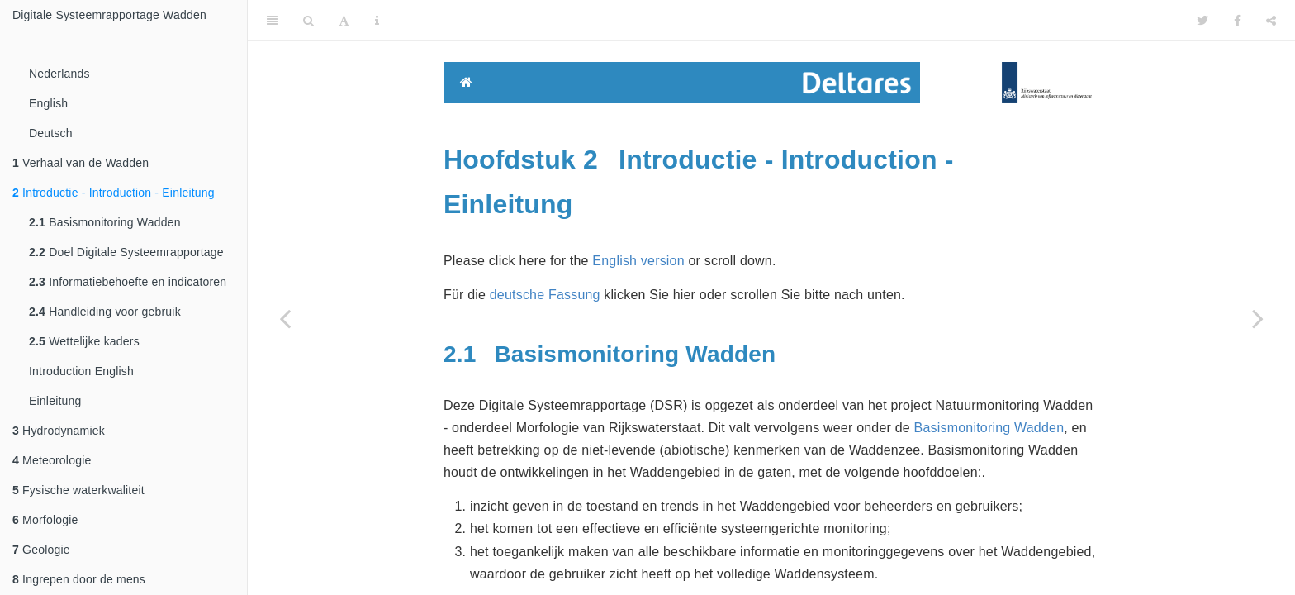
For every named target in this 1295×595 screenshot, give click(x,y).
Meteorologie (51, 460)
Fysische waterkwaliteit (78, 490)
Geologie (41, 549)
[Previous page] (285, 318)
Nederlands (59, 73)
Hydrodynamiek (58, 430)
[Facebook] (1237, 20)
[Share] (1271, 20)
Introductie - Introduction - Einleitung (113, 192)
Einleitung (55, 400)
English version (638, 261)
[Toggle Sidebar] (272, 20)
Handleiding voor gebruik (105, 311)
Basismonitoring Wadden (105, 222)
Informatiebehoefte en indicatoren (127, 281)
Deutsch (51, 133)
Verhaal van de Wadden (80, 162)
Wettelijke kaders (84, 341)
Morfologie (45, 519)
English (48, 103)
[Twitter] (1202, 20)
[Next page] (1258, 318)
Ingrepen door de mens (78, 579)
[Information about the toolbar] (377, 20)
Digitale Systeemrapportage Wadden (109, 14)
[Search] (308, 20)
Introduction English (81, 371)
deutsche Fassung (545, 295)
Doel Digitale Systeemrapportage (126, 252)
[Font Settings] (344, 20)
